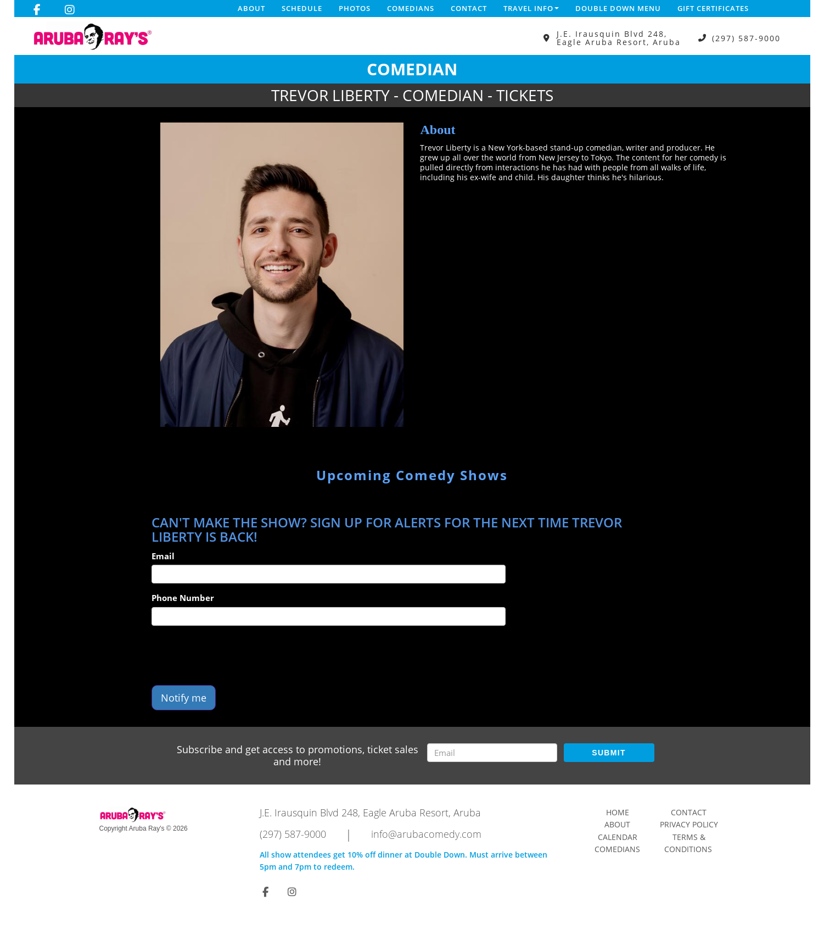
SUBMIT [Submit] (608, 752)
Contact (469, 8)
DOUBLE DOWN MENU (618, 8)
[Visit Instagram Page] (69, 9)
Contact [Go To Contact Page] (689, 812)
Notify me (183, 697)
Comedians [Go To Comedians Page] (617, 849)
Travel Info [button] (531, 8)
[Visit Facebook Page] (37, 9)
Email (163, 555)
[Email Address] (492, 752)
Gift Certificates (713, 8)
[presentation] (235, 655)
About (251, 8)
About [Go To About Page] (617, 824)
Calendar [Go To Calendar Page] (617, 837)
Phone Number (183, 597)
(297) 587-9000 (746, 38)
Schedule (302, 8)
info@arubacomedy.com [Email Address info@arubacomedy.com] (426, 834)
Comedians (410, 8)
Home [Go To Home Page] (617, 812)
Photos (355, 8)
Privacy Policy (689, 824)
